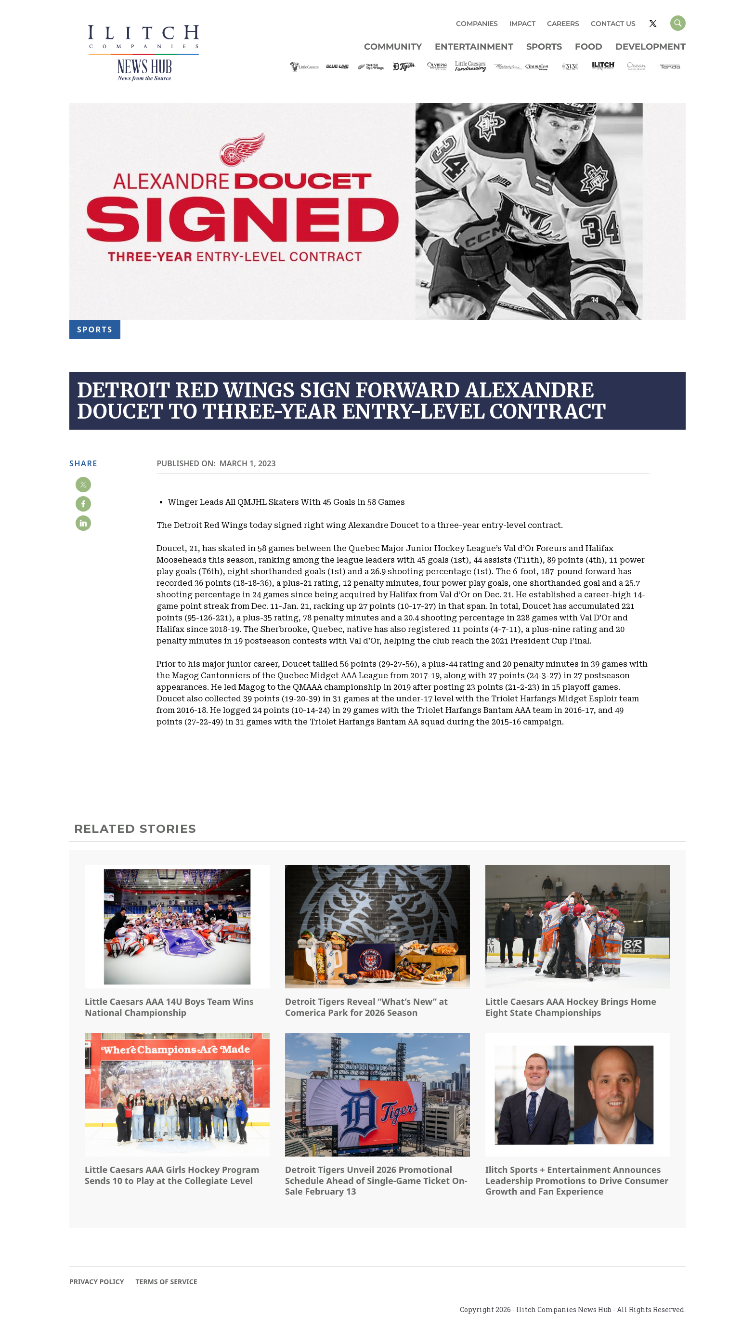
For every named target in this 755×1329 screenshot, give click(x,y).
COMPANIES (477, 23)
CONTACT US (613, 23)
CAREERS (563, 23)
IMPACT (522, 23)
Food (588, 46)
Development (650, 46)
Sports (544, 46)
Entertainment (474, 46)
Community (393, 46)
